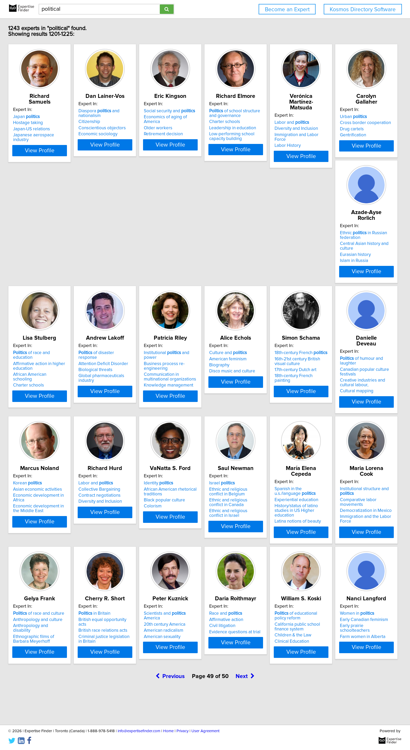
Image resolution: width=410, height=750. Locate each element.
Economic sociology (111, 135)
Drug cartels (26, 259)
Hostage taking (29, 122)
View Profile (47, 160)
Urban (27, 247)
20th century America (113, 644)
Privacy (182, 731)
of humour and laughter (201, 377)
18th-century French (118, 377)
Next (245, 705)
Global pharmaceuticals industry (280, 265)
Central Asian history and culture (123, 257)
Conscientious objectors (116, 129)
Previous (170, 705)
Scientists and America (121, 638)
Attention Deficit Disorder (274, 253)
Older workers (185, 129)
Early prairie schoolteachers (355, 650)
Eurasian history (107, 264)
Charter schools (264, 127)
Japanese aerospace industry (42, 135)
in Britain (30, 638)
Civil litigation (184, 650)
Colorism (23, 530)
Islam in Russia (106, 270)
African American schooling (197, 264)
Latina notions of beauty (194, 535)
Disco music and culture (37, 395)
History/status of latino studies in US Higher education (202, 527)
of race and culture (353, 507)
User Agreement (205, 731)
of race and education (199, 247)
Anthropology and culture (352, 513)
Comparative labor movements (279, 513)
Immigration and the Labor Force (281, 526)
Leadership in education (272, 133)
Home (168, 731)
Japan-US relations (32, 129)
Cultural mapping (187, 405)
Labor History (341, 135)
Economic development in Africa (280, 389)
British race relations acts (38, 650)
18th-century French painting (119, 400)
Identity (28, 507)
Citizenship (103, 122)
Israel (105, 507)
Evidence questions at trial (196, 656)
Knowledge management (352, 270)
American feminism (32, 383)
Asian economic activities (273, 383)
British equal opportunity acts (42, 644)
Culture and (33, 377)
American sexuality (110, 656)
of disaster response (276, 247)
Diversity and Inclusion (349, 122)
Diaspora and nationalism (124, 116)
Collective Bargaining (348, 383)
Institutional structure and (281, 507)
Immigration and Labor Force (356, 129)
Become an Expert (287, 9)
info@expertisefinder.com (139, 731)
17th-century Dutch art (113, 394)
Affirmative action (188, 644)
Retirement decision (190, 135)
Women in (345, 638)
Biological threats (266, 259)
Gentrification (27, 265)
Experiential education (192, 518)
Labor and (345, 116)
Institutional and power (357, 247)
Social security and (196, 116)
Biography (24, 389)
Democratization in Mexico (275, 520)
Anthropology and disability (354, 520)
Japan (27, 116)
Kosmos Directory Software (363, 9)
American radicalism (112, 650)
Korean (263, 377)
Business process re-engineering (360, 253)
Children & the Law (267, 659)
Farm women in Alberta (350, 656)
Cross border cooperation (39, 253)
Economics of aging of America (201, 122)
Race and (187, 638)
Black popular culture (34, 524)
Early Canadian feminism (352, 644)
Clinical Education (266, 665)
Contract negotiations (349, 389)
